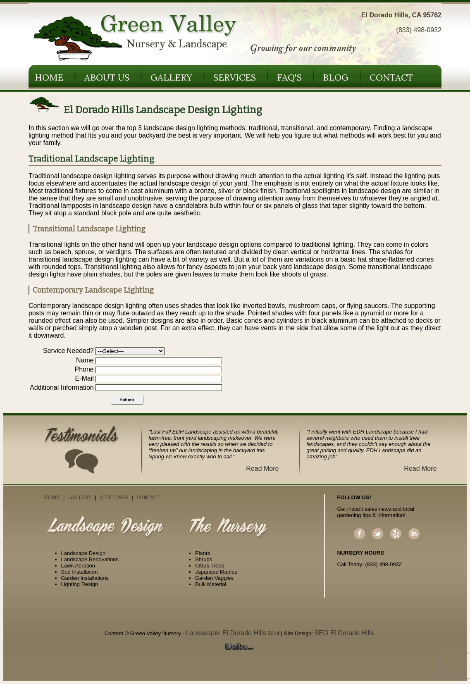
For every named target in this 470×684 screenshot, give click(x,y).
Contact (391, 77)
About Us (106, 77)
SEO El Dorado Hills (344, 632)
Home (49, 77)
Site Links (114, 497)
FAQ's (289, 77)
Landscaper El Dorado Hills (226, 632)
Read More (262, 468)
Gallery (171, 77)
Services (234, 77)
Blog (335, 77)
